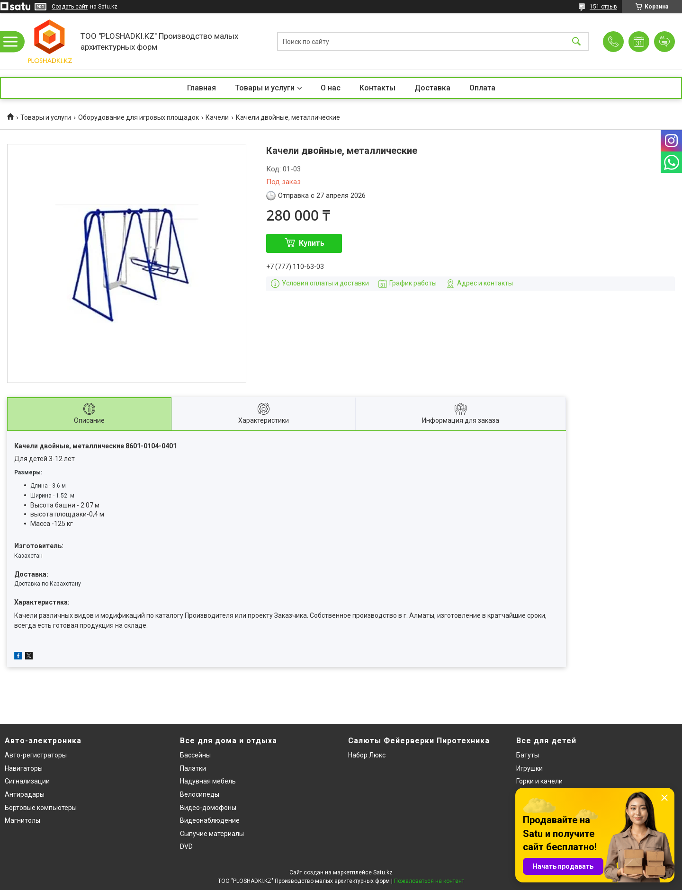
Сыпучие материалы (212, 833)
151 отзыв (603, 6)
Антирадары (25, 794)
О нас (331, 87)
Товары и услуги (265, 87)
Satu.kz (383, 872)
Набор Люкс (367, 755)
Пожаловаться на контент (429, 881)
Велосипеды (199, 794)
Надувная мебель (208, 781)
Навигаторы (24, 768)
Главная (201, 87)
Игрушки (529, 768)
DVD (186, 846)
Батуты (527, 755)
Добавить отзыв (664, 41)
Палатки (193, 768)
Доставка (432, 87)
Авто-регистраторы (36, 755)
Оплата (482, 87)
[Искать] (576, 41)
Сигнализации (27, 781)
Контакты (377, 87)
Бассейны (195, 755)
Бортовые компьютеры (41, 807)
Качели (217, 117)
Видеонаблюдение (210, 820)
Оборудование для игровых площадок (138, 117)
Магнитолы (22, 820)
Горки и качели (539, 781)
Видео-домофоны (208, 807)
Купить (311, 243)
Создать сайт (70, 6)
